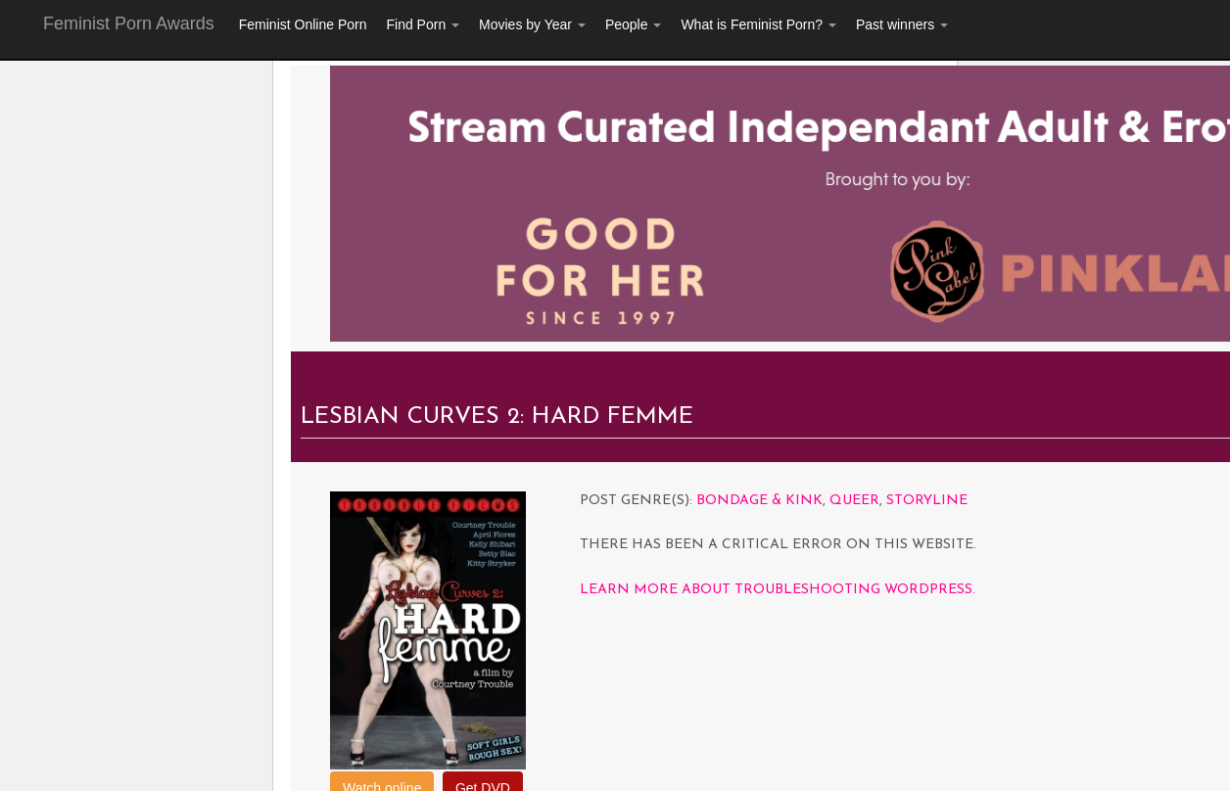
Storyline (927, 500)
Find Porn (422, 24)
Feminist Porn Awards (128, 23)
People (633, 24)
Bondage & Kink (759, 500)
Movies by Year (532, 24)
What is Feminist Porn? (758, 24)
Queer (854, 500)
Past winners (902, 24)
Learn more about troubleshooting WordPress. (777, 589)
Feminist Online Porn (303, 24)
